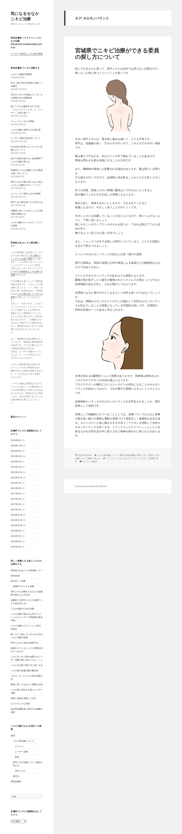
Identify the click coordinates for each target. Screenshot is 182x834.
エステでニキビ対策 (20, 703)
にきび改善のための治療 (22, 608)
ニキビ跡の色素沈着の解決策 (24, 670)
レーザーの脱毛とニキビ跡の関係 (27, 53)
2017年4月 (16, 493)
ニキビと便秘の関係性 (21, 74)
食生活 (16, 776)
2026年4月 (16, 440)
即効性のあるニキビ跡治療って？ (27, 570)
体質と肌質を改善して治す (23, 698)
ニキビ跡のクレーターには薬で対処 (26, 257)
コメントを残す (89, 461)
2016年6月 (16, 541)
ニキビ (119, 458)
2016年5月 (16, 546)
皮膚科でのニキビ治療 (23, 586)
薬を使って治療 (18, 580)
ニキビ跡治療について (23, 740)
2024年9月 (16, 450)
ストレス (110, 458)
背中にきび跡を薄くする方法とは (27, 202)
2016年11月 (16, 520)
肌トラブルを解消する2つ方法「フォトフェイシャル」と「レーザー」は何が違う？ (27, 109)
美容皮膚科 (16, 781)
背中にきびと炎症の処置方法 (24, 642)
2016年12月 (16, 514)
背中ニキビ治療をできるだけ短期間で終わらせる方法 (27, 593)
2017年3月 (16, 498)
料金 (17, 756)
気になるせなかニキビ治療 (25, 16)
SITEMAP (15, 575)
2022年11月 (16, 477)
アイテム (19, 746)
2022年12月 (16, 472)
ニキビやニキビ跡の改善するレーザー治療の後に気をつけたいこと (27, 658)
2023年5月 (16, 461)
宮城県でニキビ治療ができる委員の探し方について (27, 172)
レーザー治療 (21, 751)
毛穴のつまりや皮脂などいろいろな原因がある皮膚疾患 (27, 96)
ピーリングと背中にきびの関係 (26, 193)
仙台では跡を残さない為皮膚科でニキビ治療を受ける (27, 160)
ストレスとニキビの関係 (22, 121)
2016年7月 (16, 536)
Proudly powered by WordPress (91, 486)
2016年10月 (16, 525)
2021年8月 (16, 488)
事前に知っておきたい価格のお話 (27, 684)
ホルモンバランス (131, 458)
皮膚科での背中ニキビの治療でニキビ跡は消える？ (27, 602)
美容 (13, 735)
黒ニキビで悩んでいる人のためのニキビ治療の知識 (27, 636)
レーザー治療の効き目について (26, 138)
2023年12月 (16, 456)
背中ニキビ (20, 770)
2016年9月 (16, 530)
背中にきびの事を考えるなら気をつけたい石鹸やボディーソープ (27, 183)
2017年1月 (16, 509)
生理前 (152, 458)
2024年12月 (16, 445)
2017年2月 (16, 504)
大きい (144, 458)
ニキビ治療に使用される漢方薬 (26, 129)
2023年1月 (16, 466)
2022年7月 (16, 482)
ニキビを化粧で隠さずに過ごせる (27, 665)
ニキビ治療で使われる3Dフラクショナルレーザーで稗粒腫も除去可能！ (27, 617)
